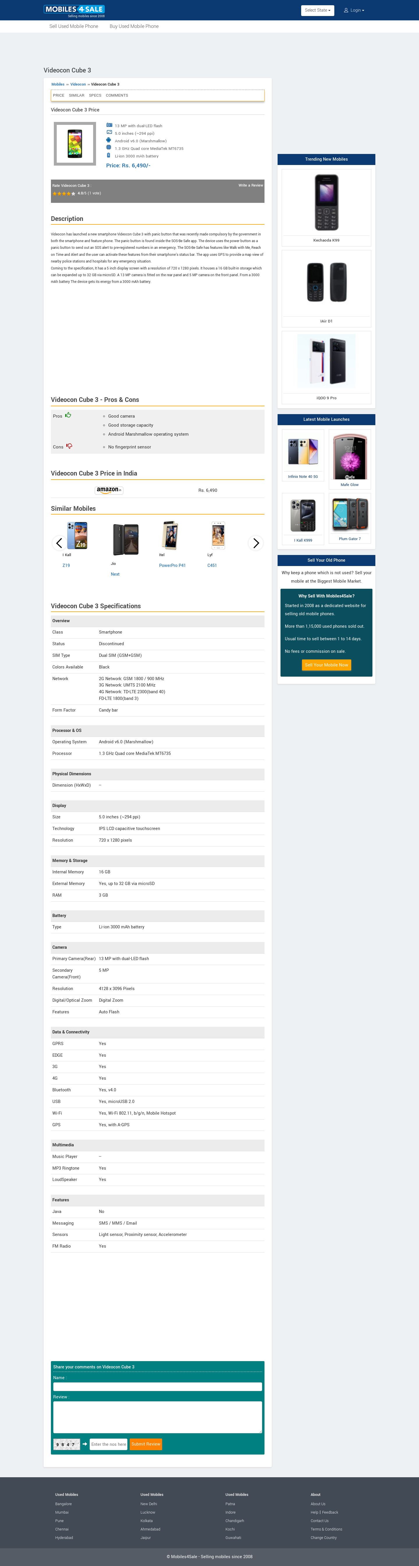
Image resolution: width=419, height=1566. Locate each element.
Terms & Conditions (326, 1529)
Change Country (324, 1537)
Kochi (230, 1529)
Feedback (330, 1512)
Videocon (78, 84)
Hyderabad (64, 1537)
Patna (230, 1504)
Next (115, 574)
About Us (318, 1504)
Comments (117, 95)
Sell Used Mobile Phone (73, 26)
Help (314, 1512)
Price (58, 95)
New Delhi (149, 1504)
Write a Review (251, 185)
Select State (318, 10)
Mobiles (58, 84)
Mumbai (62, 1512)
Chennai (62, 1529)
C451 (212, 566)
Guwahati (233, 1537)
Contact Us (320, 1521)
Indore (231, 1512)
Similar (76, 95)
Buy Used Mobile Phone (134, 26)
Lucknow (148, 1512)
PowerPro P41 (172, 566)
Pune (59, 1521)
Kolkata (147, 1521)
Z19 (66, 566)
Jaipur (146, 1537)
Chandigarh (235, 1521)
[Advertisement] (209, 49)
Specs (95, 95)
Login (354, 10)
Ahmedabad (150, 1529)
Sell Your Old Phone (326, 560)
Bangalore (63, 1504)
